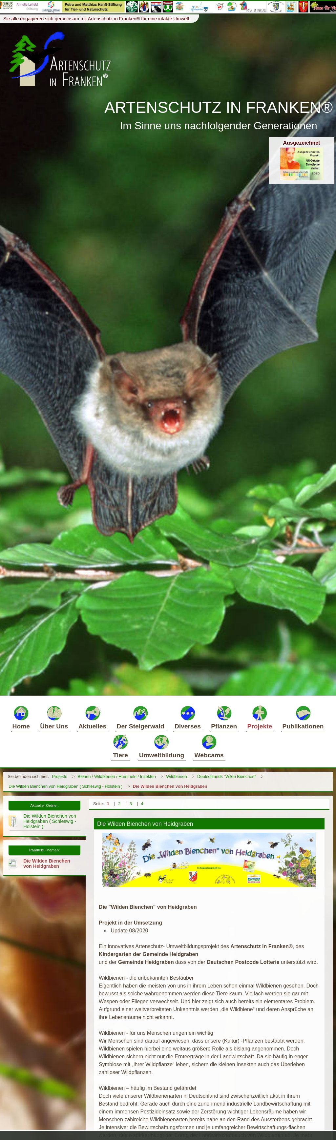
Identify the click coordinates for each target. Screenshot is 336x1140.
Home (21, 717)
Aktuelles (92, 717)
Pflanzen (224, 717)
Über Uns (54, 717)
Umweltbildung (161, 746)
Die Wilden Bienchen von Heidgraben (170, 786)
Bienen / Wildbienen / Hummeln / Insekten (117, 776)
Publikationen (303, 717)
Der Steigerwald (140, 717)
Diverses (188, 717)
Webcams (208, 746)
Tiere (120, 746)
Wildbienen (176, 776)
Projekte (259, 717)
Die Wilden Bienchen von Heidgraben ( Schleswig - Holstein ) (65, 786)
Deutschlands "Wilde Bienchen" (226, 776)
